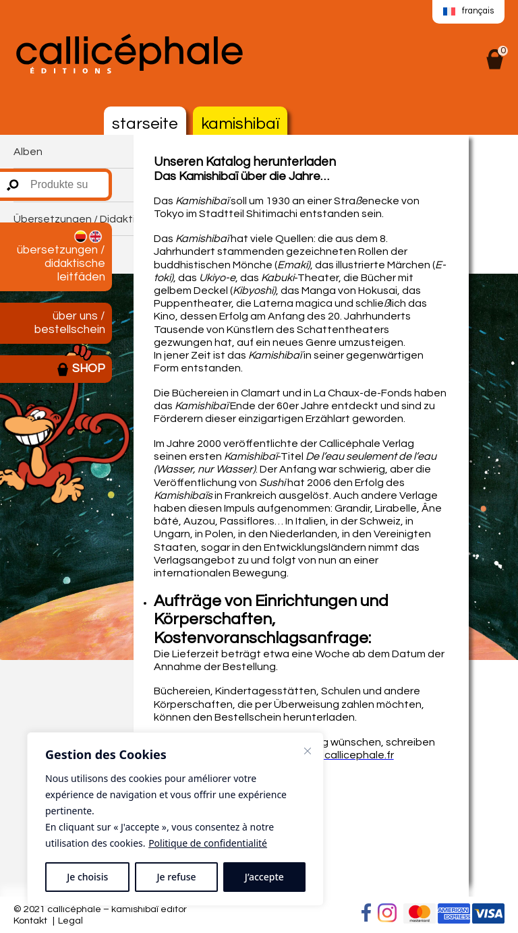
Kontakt (30, 920)
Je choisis (87, 876)
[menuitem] (468, 12)
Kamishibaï (240, 123)
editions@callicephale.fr (334, 755)
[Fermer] (307, 751)
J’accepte (264, 876)
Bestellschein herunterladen (284, 717)
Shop (80, 369)
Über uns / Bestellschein (69, 323)
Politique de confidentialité (207, 843)
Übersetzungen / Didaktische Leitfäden (61, 256)
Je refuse (176, 876)
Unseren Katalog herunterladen (245, 162)
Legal (70, 920)
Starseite (145, 123)
